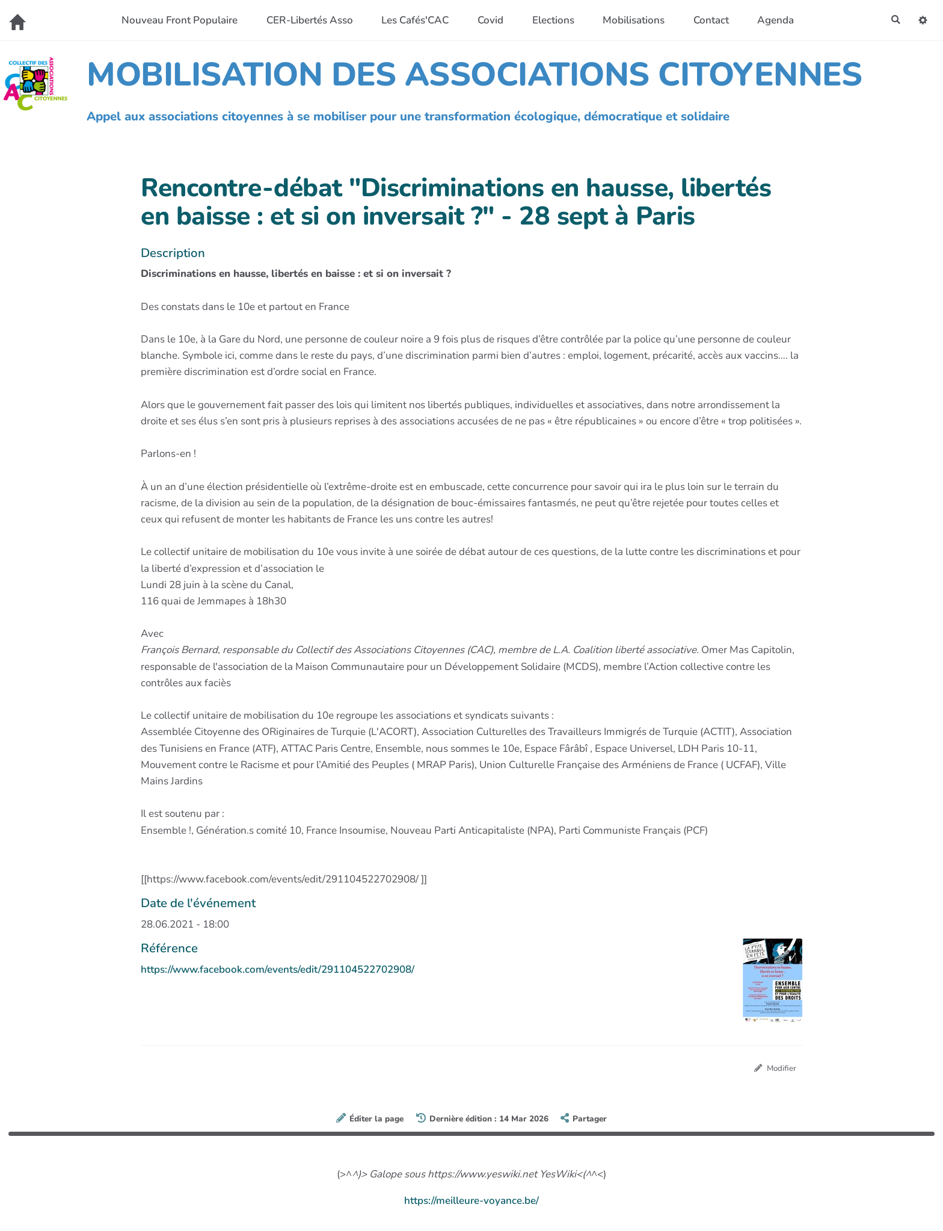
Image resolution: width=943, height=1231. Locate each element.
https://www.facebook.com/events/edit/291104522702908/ (277, 969)
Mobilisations (630, 20)
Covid (487, 20)
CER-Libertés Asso (305, 20)
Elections (549, 20)
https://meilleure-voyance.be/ (471, 1202)
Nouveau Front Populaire (176, 20)
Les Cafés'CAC (411, 20)
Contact (707, 20)
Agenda (772, 20)
